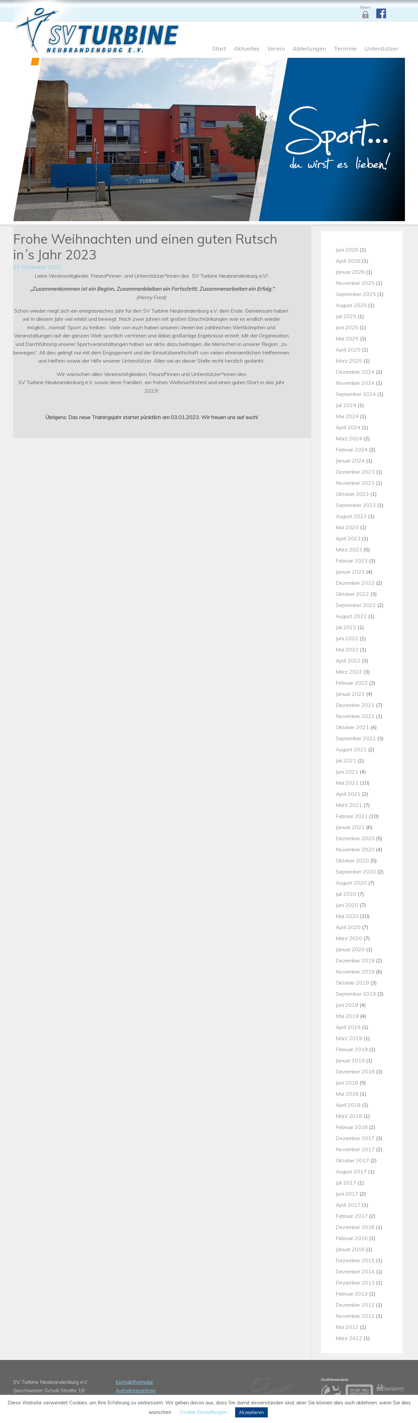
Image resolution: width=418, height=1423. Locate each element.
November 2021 (355, 716)
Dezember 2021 (355, 705)
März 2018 (349, 1116)
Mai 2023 (347, 527)
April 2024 (348, 427)
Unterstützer (381, 49)
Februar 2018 (352, 1127)
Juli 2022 (346, 627)
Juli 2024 (346, 405)
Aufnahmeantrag (135, 1390)
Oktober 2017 (352, 1160)
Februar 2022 (352, 682)
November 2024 (355, 383)
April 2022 (348, 660)
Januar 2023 (350, 571)
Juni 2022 (347, 638)
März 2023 (349, 549)
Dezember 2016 (355, 1227)
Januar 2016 (350, 1249)
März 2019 (349, 1038)
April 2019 (348, 1027)
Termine (345, 49)
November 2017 (355, 1149)
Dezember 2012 (355, 1304)
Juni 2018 (347, 1082)
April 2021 (348, 794)
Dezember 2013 (355, 1282)
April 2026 (348, 260)
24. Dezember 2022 (37, 267)
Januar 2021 (350, 827)
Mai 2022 (347, 649)
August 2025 (351, 305)
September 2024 (356, 394)
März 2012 (349, 1338)
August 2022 (351, 616)
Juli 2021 (346, 760)
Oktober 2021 (352, 727)
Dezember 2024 (355, 371)
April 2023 (348, 538)
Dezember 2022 (355, 583)
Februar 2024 (352, 449)
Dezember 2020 (355, 838)
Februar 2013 (352, 1293)
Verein (276, 49)
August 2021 (351, 749)
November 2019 (355, 971)
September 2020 (356, 871)
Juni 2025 (347, 327)
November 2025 (355, 283)
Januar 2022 (350, 694)
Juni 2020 (347, 905)
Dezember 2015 (355, 1260)
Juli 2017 (346, 1182)
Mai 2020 (347, 916)
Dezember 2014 (355, 1271)
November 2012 (355, 1316)
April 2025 (348, 349)
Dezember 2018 (355, 1071)
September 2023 (356, 505)
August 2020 (351, 882)
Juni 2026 (347, 249)
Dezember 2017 (355, 1138)
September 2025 (356, 294)
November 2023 (355, 483)
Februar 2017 (352, 1216)
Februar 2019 (352, 1049)
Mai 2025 (347, 338)
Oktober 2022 (352, 594)
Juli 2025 (346, 316)
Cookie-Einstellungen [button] (203, 1412)
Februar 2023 (352, 560)
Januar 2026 (350, 272)
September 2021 (356, 738)
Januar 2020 (350, 949)
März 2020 (349, 938)
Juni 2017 (347, 1193)
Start (219, 49)
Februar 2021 (352, 816)
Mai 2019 (347, 1016)
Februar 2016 (352, 1238)
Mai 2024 (347, 416)
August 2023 (351, 516)
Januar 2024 (350, 460)
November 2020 (355, 849)
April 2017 (348, 1205)
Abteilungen (309, 49)
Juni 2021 (347, 771)
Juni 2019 (347, 1005)
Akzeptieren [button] (251, 1412)
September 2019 (356, 993)
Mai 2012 (347, 1327)
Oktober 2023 (352, 494)
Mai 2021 (347, 782)
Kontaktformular (134, 1382)
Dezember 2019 (355, 960)
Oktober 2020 (352, 860)
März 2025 (349, 360)
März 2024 (349, 438)
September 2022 (356, 605)
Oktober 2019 (352, 982)
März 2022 (349, 671)
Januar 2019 (350, 1060)
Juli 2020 (346, 894)
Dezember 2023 (355, 471)
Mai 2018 (347, 1093)
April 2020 (348, 927)
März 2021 (349, 805)
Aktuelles (246, 49)
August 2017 (351, 1171)
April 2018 (348, 1105)
